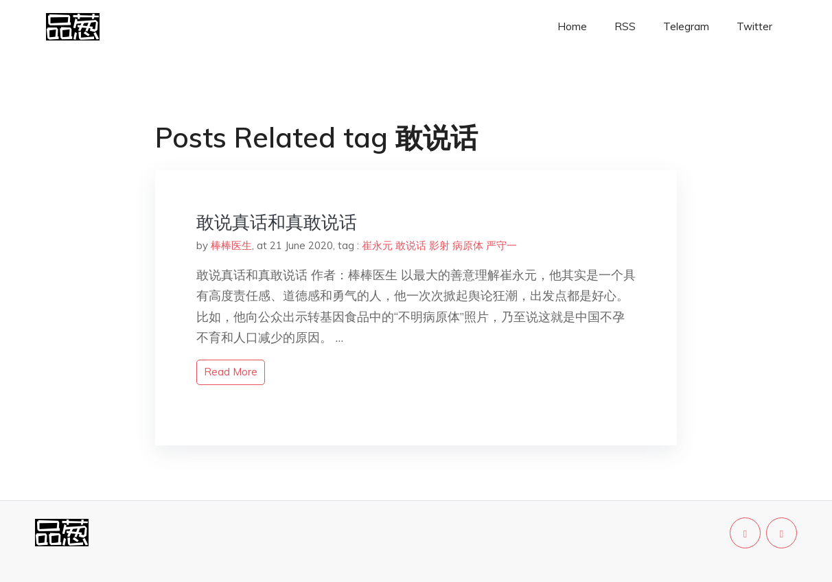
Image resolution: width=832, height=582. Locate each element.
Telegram (686, 26)
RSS (625, 26)
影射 (439, 245)
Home (572, 26)
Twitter (754, 26)
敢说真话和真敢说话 (276, 222)
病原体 (467, 245)
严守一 (501, 245)
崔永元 (377, 245)
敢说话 (410, 245)
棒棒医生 (231, 245)
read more (230, 371)
